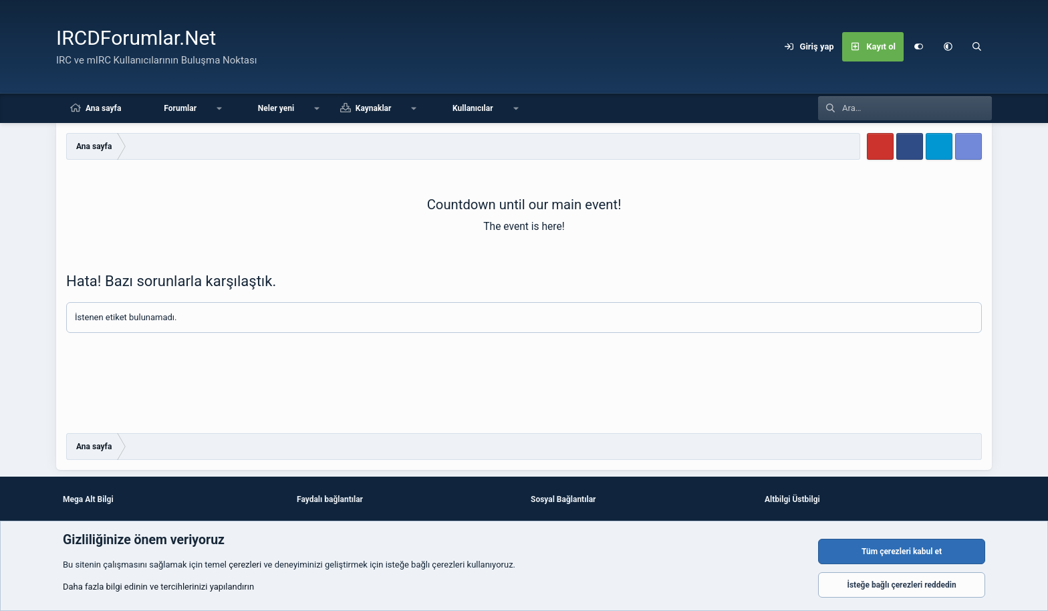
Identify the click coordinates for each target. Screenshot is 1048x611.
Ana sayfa (103, 108)
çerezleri (245, 565)
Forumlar (180, 108)
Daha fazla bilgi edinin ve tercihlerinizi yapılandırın (158, 587)
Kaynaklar (374, 108)
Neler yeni (276, 108)
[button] (947, 47)
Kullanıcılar (472, 108)
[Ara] (977, 47)
